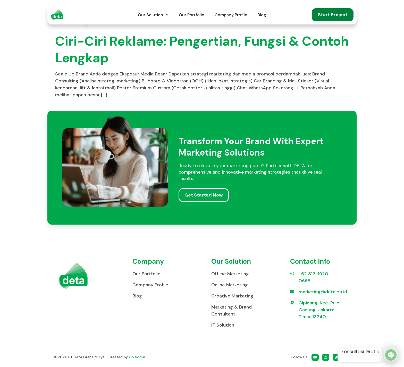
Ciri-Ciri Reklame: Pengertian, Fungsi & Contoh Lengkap (202, 49)
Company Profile (231, 15)
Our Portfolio (191, 15)
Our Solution (153, 15)
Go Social (137, 357)
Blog (261, 15)
